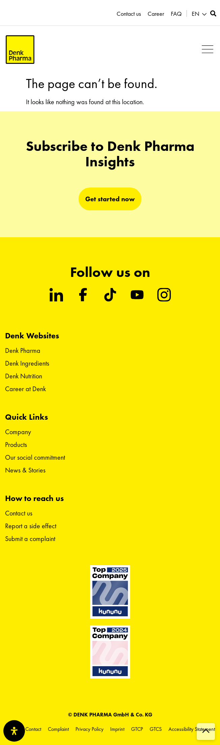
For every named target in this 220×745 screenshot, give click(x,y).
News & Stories (25, 470)
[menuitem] (200, 14)
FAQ (176, 13)
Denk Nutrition (23, 376)
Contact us (129, 13)
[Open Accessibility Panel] (14, 731)
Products (16, 445)
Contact (33, 729)
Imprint (117, 729)
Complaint (58, 729)
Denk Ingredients (27, 363)
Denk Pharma (22, 350)
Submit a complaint (30, 539)
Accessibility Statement (191, 729)
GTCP (137, 729)
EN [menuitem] (195, 13)
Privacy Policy (89, 729)
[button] (207, 49)
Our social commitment (35, 457)
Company (18, 432)
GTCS (156, 729)
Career (156, 13)
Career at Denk (25, 389)
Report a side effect (30, 526)
